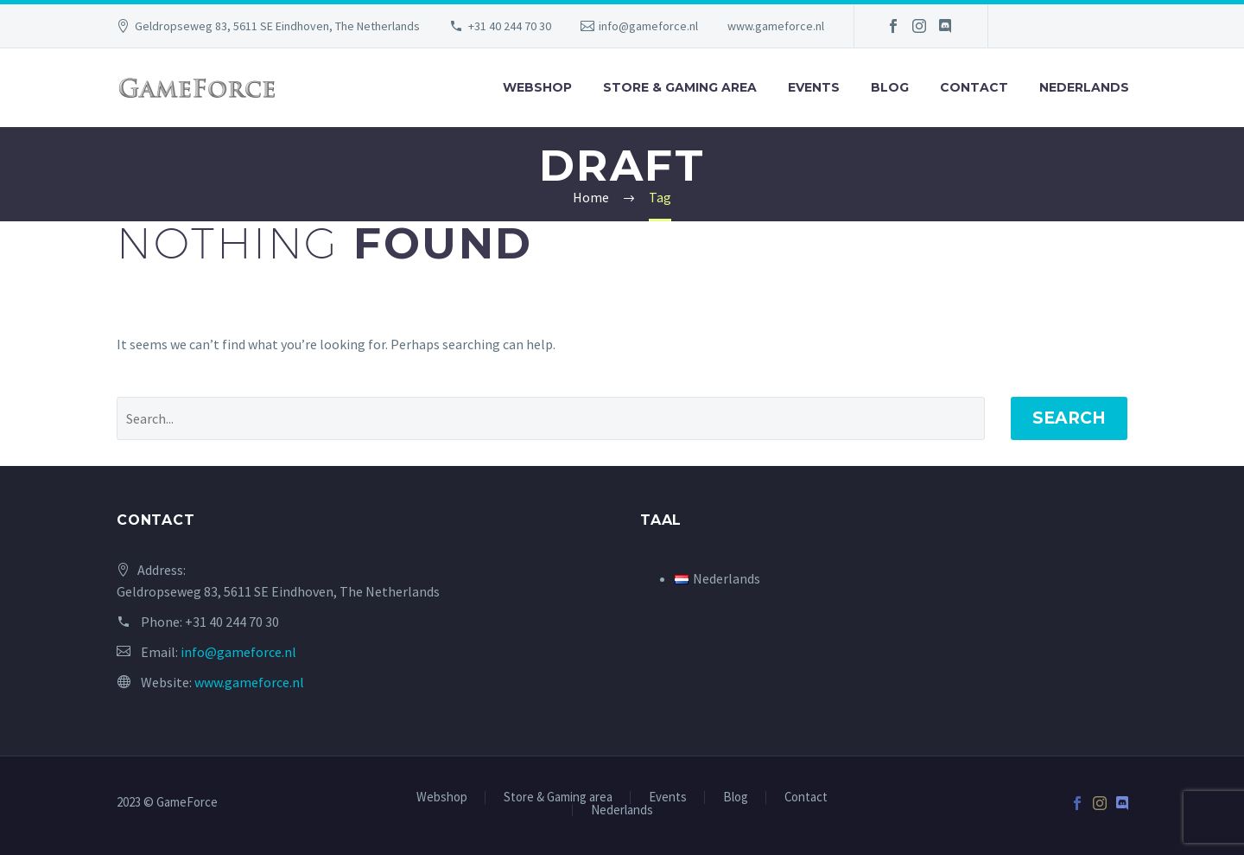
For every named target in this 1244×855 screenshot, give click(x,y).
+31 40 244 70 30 (509, 26)
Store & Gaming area (680, 87)
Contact (974, 87)
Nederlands (1084, 87)
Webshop (537, 87)
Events (814, 87)
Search (1069, 418)
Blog (890, 87)
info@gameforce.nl (648, 26)
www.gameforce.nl (775, 26)
